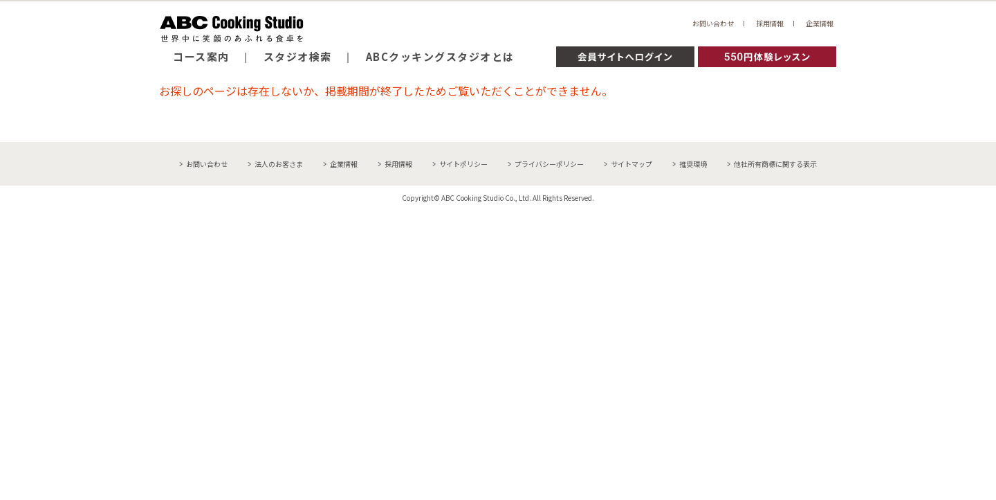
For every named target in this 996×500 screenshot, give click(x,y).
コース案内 (201, 56)
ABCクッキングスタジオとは (440, 56)
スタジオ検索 (298, 56)
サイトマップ (631, 164)
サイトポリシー (463, 164)
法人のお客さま (279, 164)
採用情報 (770, 23)
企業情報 (819, 23)
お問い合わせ (713, 23)
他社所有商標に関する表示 (775, 164)
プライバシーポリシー (549, 164)
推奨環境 (693, 164)
